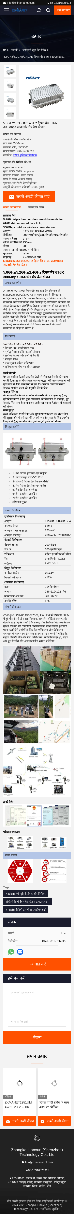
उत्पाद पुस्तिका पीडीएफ (25, 155)
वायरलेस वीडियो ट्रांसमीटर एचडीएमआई (26, 909)
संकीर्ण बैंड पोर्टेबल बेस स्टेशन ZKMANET (27, 901)
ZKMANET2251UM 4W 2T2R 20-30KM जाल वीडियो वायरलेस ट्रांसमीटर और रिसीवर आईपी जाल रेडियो (18, 1105)
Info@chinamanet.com (19, 2)
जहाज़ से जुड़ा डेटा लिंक (34, 50)
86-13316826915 (58, 2)
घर (4, 50)
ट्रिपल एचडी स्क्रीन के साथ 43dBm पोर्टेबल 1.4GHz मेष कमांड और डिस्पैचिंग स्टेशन (54, 1105)
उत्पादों (14, 50)
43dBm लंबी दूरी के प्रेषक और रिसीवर (26, 893)
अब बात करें (63, 10)
